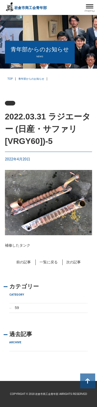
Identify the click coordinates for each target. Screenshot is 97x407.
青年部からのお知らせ (31, 78)
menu (90, 11)
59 (17, 308)
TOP (10, 78)
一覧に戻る (49, 262)
